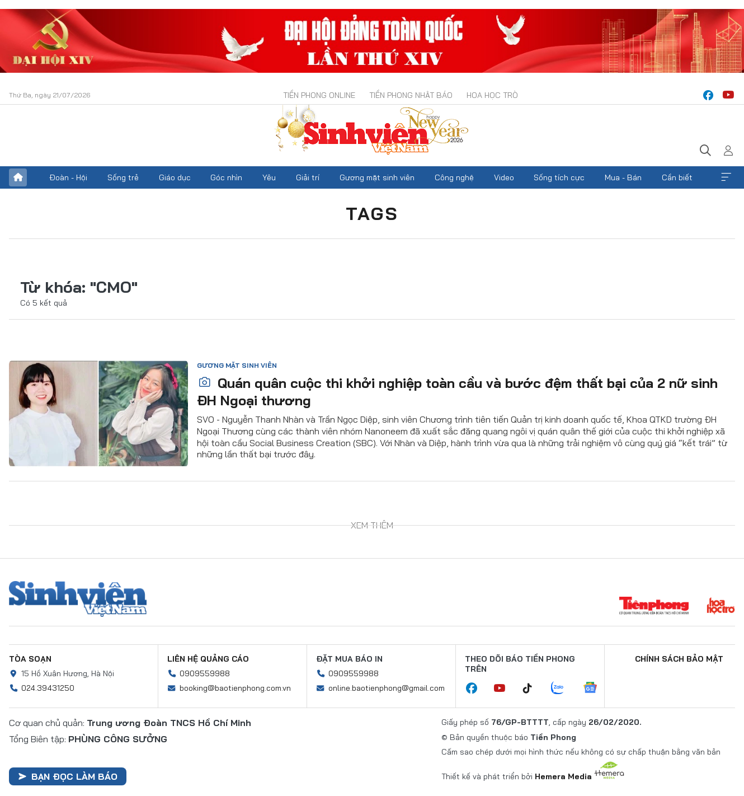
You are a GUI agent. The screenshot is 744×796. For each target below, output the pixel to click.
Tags (372, 213)
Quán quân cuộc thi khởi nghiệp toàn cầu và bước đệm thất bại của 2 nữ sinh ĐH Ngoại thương (457, 391)
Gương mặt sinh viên (377, 177)
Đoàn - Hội (68, 177)
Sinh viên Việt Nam (78, 599)
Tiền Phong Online (319, 95)
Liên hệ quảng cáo (208, 659)
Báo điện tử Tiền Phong (372, 131)
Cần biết (677, 177)
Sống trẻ (123, 177)
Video (504, 177)
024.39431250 (47, 688)
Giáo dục (175, 177)
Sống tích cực (559, 177)
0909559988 (205, 673)
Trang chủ (18, 177)
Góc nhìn (226, 177)
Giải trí (307, 177)
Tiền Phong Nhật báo (411, 95)
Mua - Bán (623, 177)
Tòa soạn (30, 659)
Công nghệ (454, 177)
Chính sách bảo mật (679, 659)
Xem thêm (726, 177)
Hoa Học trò (492, 95)
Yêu (269, 177)
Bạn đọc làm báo (67, 776)
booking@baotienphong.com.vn (235, 688)
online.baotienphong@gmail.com (386, 688)
